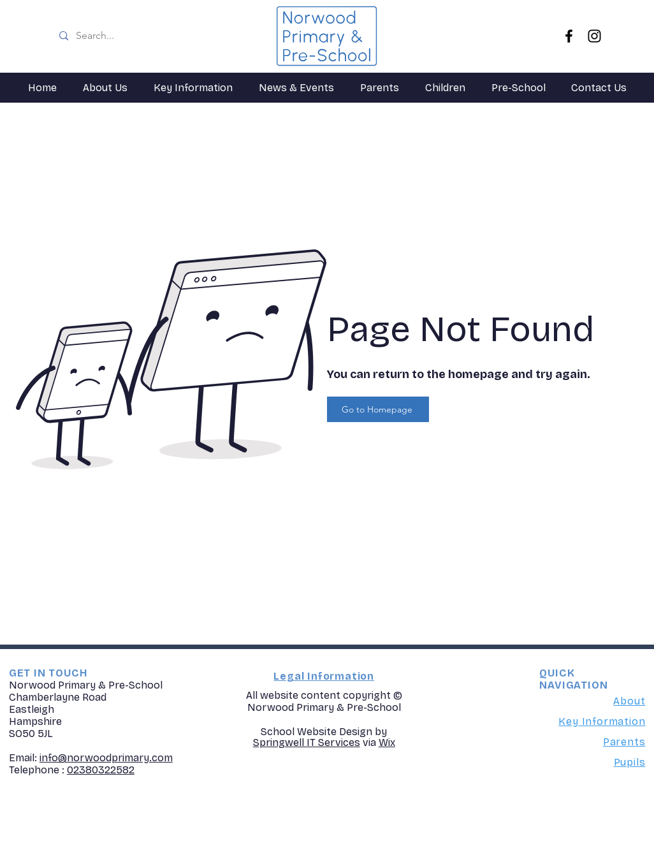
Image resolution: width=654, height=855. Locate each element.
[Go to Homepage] (378, 409)
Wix (387, 742)
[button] (104, 87)
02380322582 (100, 770)
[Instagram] (594, 36)
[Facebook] (569, 36)
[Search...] (154, 36)
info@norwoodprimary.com (106, 758)
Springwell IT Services (306, 742)
